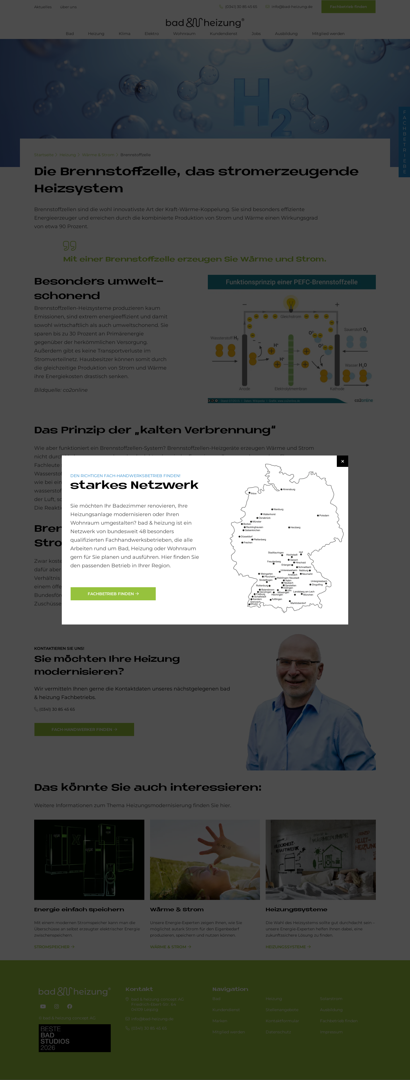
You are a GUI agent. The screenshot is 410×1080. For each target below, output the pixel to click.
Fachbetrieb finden (111, 593)
